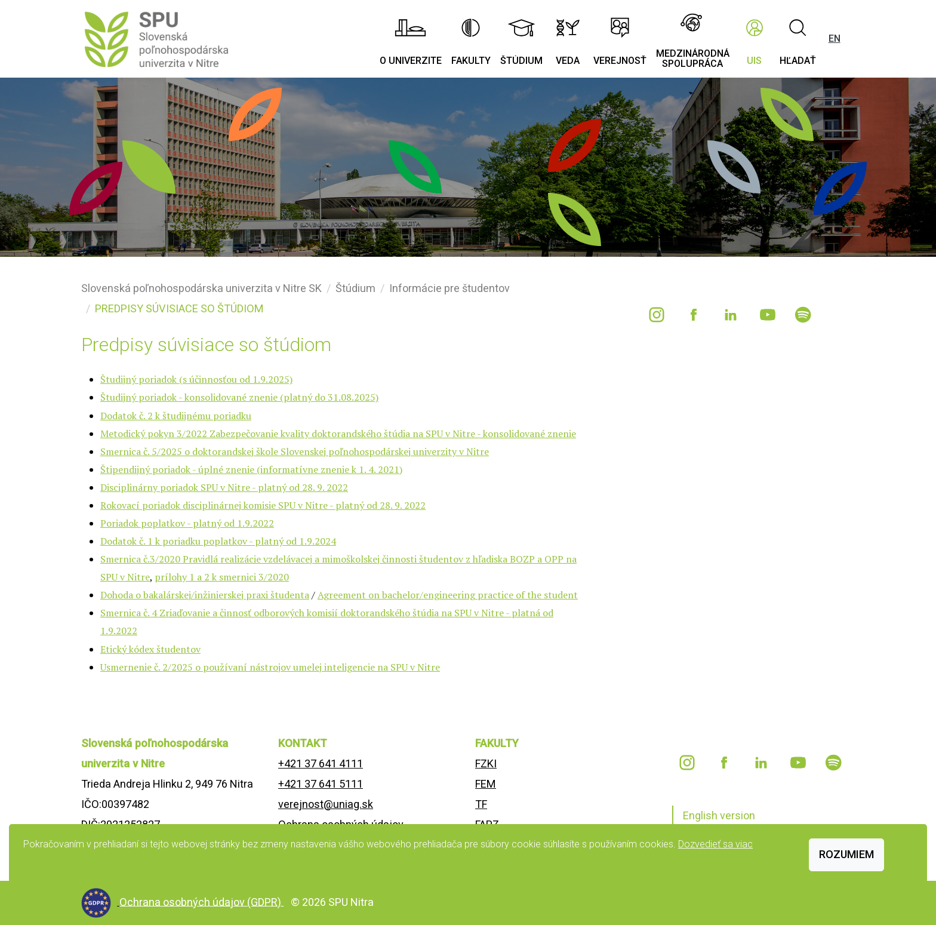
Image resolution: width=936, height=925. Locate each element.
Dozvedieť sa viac (715, 844)
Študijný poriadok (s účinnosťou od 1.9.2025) (196, 379)
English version (719, 815)
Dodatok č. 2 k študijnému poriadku (175, 415)
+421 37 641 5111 (320, 784)
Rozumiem (846, 854)
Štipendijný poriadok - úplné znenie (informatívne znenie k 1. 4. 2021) (251, 469)
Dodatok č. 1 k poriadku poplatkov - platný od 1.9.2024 (218, 541)
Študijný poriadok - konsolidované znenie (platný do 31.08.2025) (239, 397)
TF (481, 804)
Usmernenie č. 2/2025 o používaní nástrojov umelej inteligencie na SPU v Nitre (270, 667)
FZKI (486, 763)
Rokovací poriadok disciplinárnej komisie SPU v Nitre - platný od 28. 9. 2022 (263, 505)
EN (834, 38)
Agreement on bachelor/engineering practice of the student (448, 594)
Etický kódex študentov (150, 649)
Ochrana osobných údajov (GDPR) (201, 901)
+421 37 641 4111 (320, 763)
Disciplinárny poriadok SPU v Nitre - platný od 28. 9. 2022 (224, 487)
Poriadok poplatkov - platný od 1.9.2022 (187, 523)
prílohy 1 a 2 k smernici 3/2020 (222, 576)
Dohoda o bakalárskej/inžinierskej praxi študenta (204, 594)
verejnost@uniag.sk (325, 804)
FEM (485, 784)
